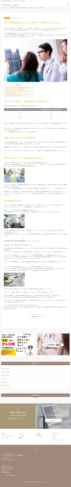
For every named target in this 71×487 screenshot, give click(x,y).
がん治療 (6, 368)
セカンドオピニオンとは (7, 435)
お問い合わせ (53, 420)
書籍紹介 (20, 438)
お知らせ (55, 435)
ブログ (54, 438)
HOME (3, 433)
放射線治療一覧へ (35, 316)
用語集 (5, 382)
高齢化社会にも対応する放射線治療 (15, 89)
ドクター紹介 (21, 435)
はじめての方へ (5, 438)
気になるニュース (8, 378)
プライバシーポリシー (58, 440)
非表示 (19, 84)
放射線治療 (7, 18)
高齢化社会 (7, 385)
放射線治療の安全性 (11, 93)
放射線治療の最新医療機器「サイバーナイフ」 (19, 95)
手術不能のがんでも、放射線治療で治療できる (17, 91)
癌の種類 (38, 433)
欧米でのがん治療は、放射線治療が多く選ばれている (19, 87)
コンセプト (21, 433)
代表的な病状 (39, 435)
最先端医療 (7, 375)
